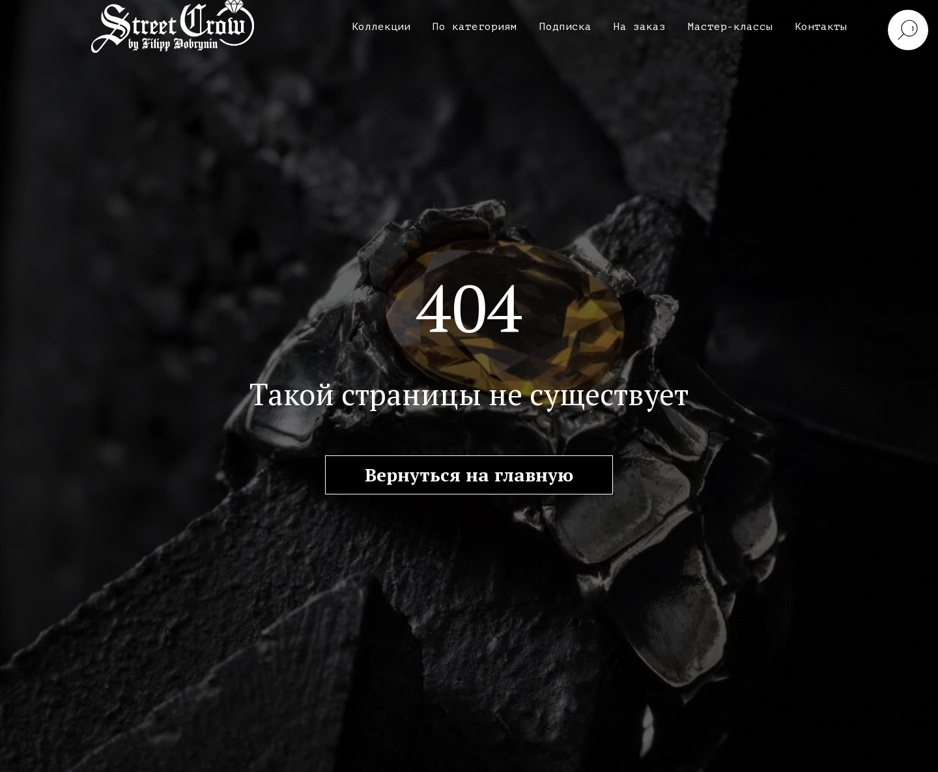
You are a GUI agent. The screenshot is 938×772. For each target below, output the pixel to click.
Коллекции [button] (381, 27)
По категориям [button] (475, 27)
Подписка (565, 27)
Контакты (821, 27)
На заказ (640, 27)
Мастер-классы (730, 27)
